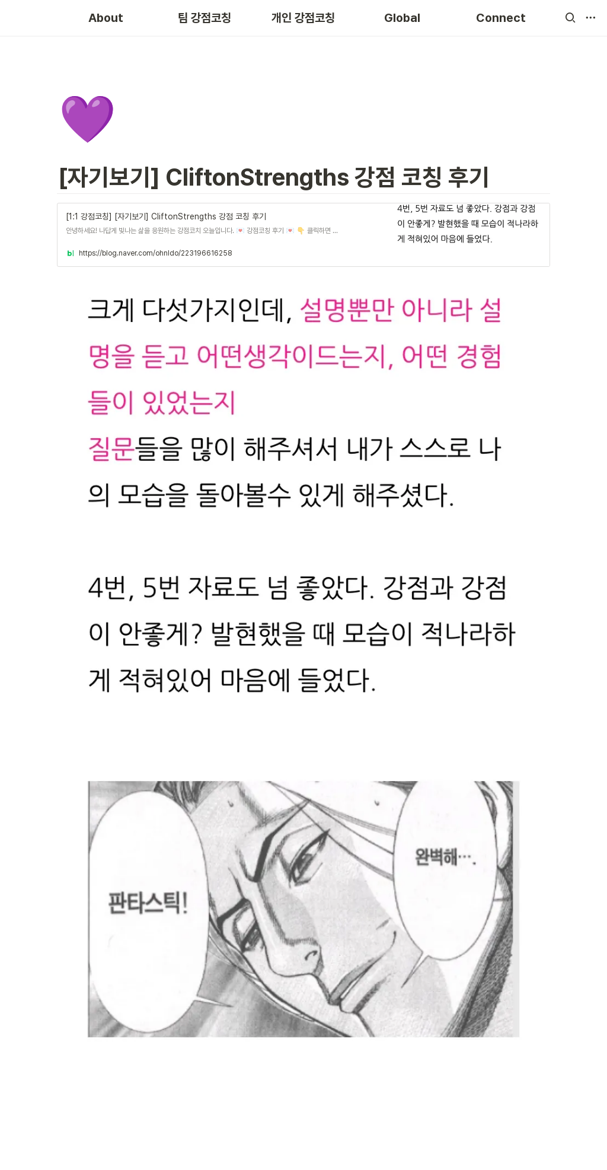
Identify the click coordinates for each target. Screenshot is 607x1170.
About (105, 18)
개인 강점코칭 (303, 18)
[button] (570, 17)
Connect (501, 18)
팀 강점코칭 (204, 18)
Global (402, 18)
